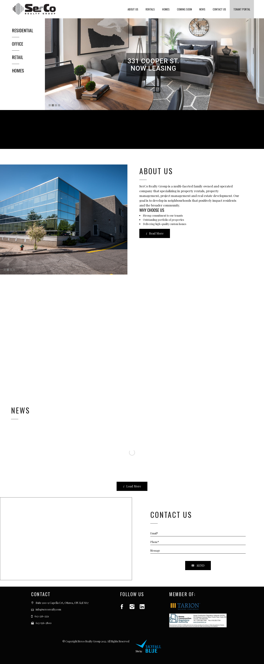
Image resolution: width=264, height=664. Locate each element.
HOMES (18, 70)
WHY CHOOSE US (151, 210)
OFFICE (17, 43)
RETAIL (17, 57)
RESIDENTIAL (22, 30)
